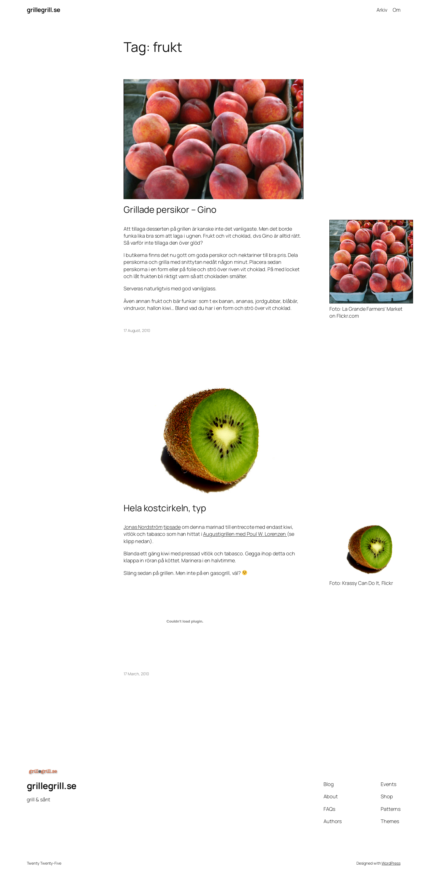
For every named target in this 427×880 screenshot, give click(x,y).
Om (397, 9)
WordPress (391, 863)
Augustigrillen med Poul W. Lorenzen (245, 534)
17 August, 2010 (137, 330)
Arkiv (382, 9)
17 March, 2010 (136, 673)
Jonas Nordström (143, 527)
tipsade (171, 527)
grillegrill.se (43, 10)
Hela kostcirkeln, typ (165, 508)
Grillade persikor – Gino (170, 209)
